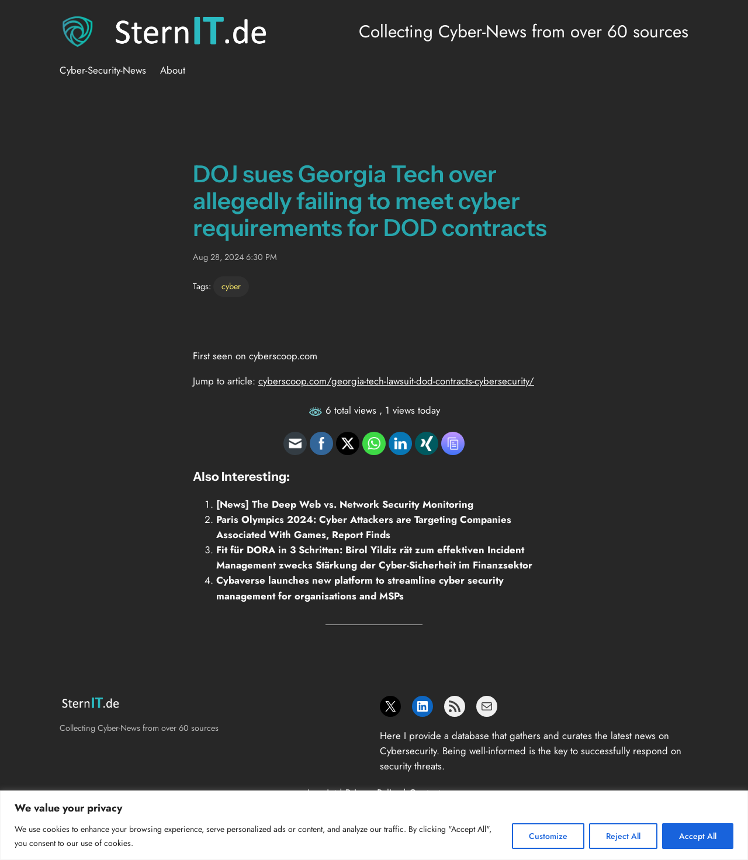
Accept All (697, 836)
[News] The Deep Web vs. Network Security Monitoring (344, 504)
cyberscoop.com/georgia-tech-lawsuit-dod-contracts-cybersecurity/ (396, 381)
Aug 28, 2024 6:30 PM (235, 257)
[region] (374, 825)
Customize (548, 836)
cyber (231, 286)
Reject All (623, 836)
